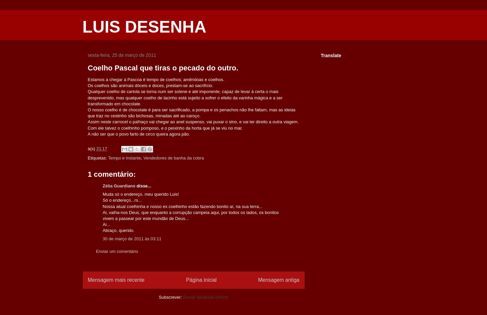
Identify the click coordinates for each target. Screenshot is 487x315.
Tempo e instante (124, 158)
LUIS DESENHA (144, 27)
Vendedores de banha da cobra (173, 158)
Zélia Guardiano (119, 185)
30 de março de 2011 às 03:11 (132, 238)
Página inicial (201, 280)
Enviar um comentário (117, 251)
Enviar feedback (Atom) (205, 297)
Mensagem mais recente (116, 280)
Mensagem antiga (279, 280)
